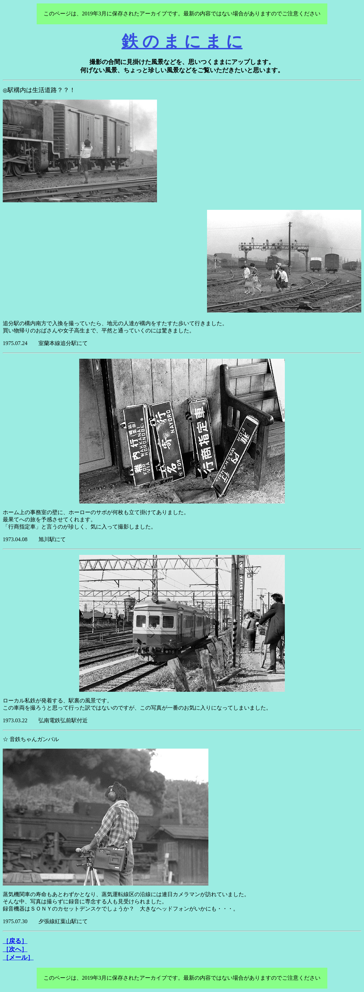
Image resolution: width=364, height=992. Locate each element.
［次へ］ (15, 949)
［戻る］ (15, 941)
